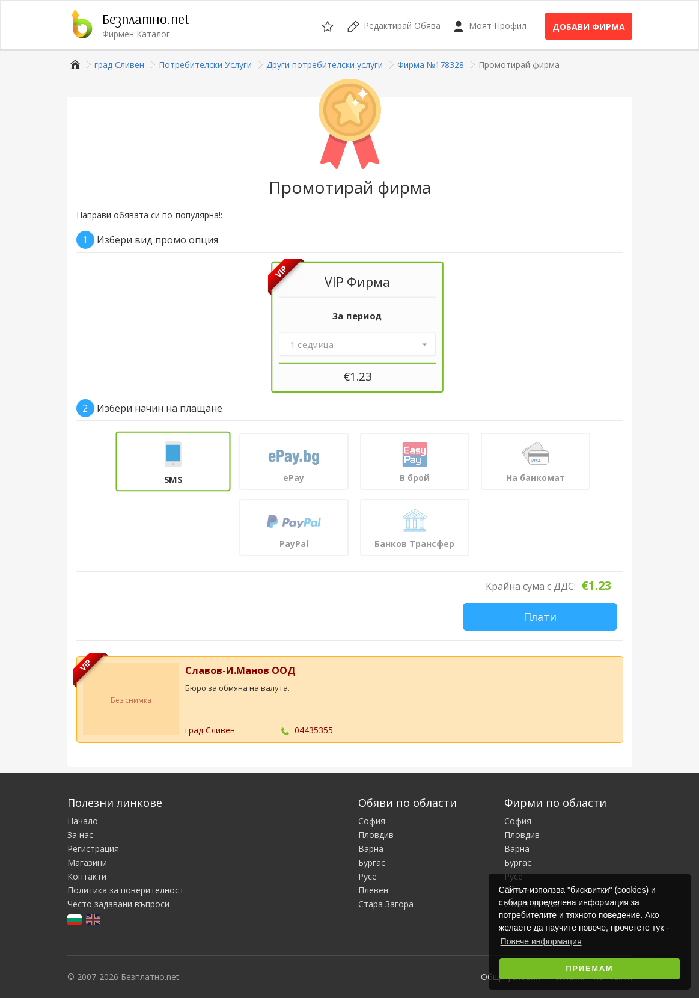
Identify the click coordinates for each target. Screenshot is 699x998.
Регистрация (93, 848)
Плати (540, 617)
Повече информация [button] (541, 941)
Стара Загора (386, 904)
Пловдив (376, 834)
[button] (357, 344)
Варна (370, 848)
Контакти (86, 876)
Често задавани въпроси (118, 904)
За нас (80, 834)
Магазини (87, 862)
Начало (82, 821)
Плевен (373, 890)
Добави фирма (588, 26)
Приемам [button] (590, 968)
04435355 (314, 730)
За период (357, 316)
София (371, 821)
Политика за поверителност (125, 890)
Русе (367, 876)
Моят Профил (490, 26)
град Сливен (210, 730)
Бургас (371, 862)
